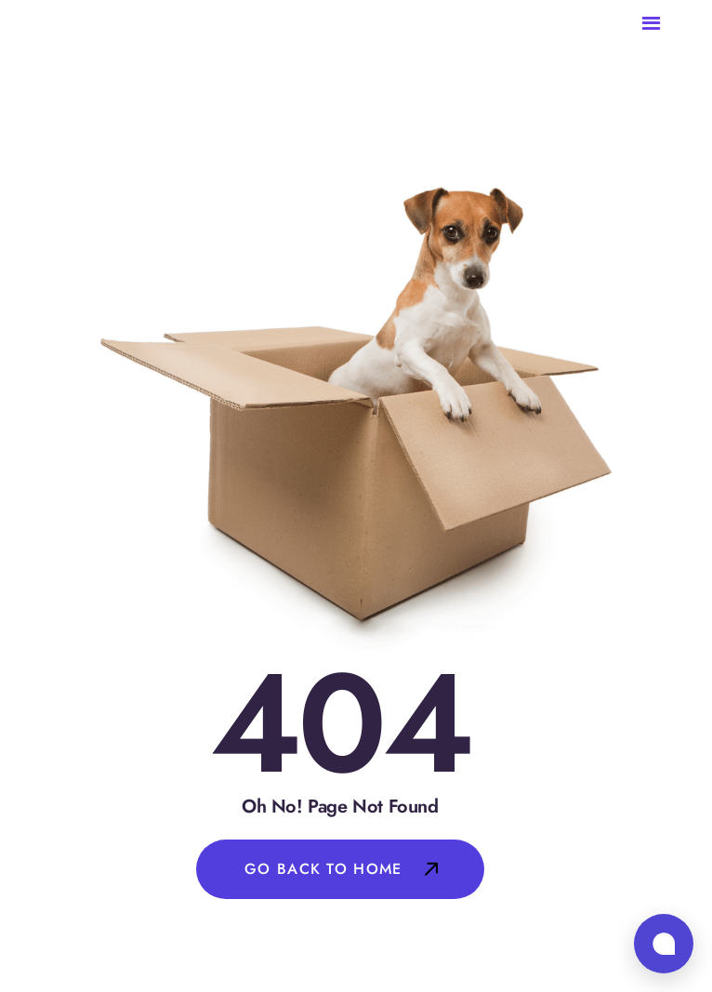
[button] (666, 23)
